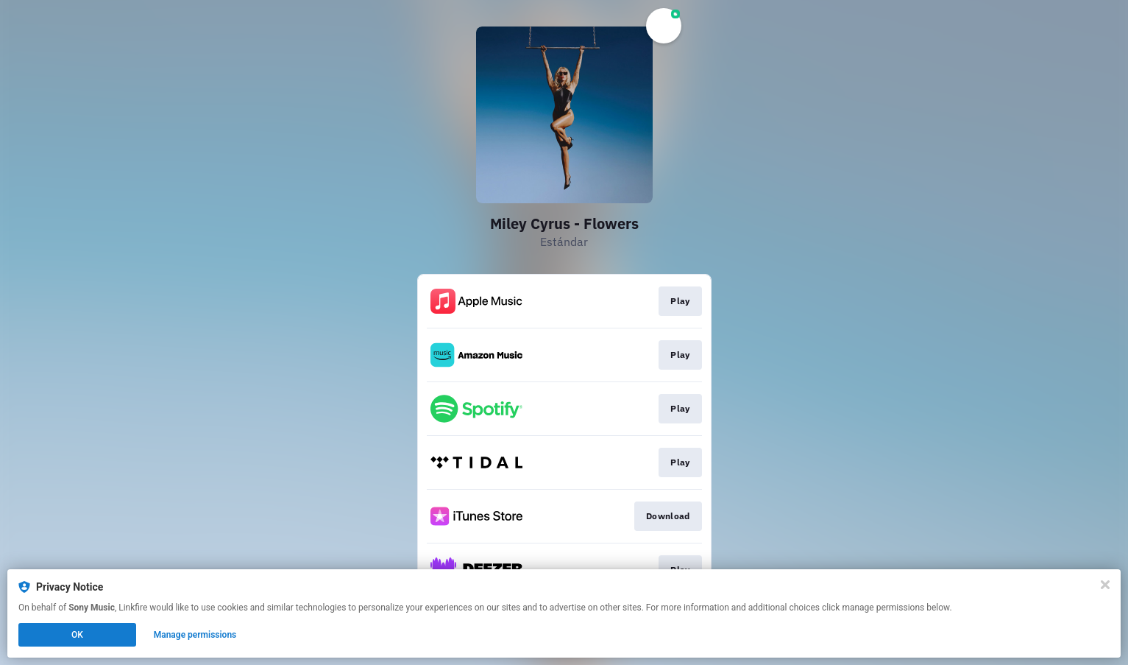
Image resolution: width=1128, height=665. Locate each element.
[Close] (1105, 585)
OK (77, 635)
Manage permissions (195, 635)
